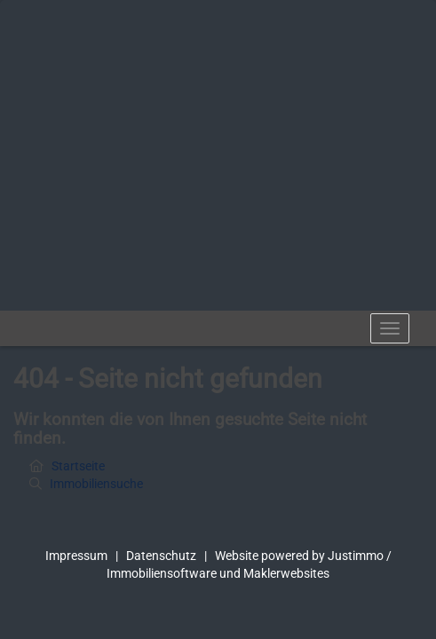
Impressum (76, 555)
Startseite (78, 466)
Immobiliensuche (96, 484)
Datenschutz (161, 555)
